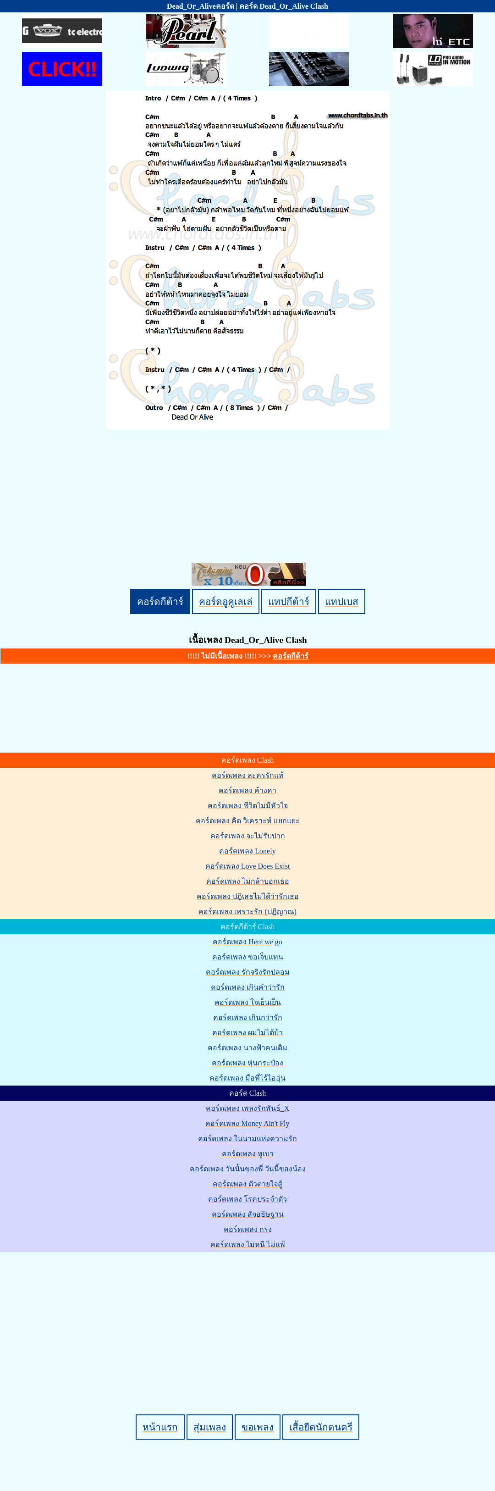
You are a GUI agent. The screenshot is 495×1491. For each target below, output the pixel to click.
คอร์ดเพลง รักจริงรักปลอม (248, 972)
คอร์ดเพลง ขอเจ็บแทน (247, 957)
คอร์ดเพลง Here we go (247, 942)
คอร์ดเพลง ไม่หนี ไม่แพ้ (247, 1244)
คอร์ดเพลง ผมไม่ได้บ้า (247, 1032)
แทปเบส (341, 601)
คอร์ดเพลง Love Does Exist (247, 866)
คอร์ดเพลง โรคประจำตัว (247, 1199)
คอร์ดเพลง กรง (248, 1229)
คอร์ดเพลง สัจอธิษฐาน (248, 1214)
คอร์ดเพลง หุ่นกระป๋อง (247, 1063)
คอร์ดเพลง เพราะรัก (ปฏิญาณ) (247, 911)
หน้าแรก (160, 1427)
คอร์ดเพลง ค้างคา (247, 790)
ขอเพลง (258, 1427)
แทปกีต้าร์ (288, 601)
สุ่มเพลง (209, 1427)
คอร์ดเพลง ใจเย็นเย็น (247, 1002)
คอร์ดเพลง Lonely (247, 851)
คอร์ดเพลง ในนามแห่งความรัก (247, 1138)
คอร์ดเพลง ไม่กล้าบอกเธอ (247, 881)
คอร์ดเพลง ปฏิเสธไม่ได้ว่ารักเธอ (248, 896)
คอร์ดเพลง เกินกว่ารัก (247, 1017)
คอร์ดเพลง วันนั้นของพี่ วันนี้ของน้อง (248, 1169)
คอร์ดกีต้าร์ (160, 601)
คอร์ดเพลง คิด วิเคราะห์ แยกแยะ (248, 821)
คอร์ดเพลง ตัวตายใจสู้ (247, 1184)
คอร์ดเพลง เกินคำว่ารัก (248, 987)
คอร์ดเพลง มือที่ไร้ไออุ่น (247, 1078)
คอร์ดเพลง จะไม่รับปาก (247, 836)
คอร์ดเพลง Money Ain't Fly (247, 1123)
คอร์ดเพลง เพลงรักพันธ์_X (248, 1108)
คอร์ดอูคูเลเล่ (226, 601)
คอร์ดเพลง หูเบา (248, 1154)
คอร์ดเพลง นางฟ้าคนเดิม (247, 1048)
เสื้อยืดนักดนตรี (320, 1427)
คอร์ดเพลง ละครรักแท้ (248, 775)
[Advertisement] (249, 1317)
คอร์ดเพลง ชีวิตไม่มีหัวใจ (248, 805)
